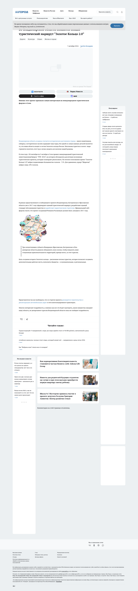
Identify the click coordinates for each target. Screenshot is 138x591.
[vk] (21, 319)
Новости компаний (62, 557)
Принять (117, 26)
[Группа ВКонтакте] (37, 91)
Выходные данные (17, 552)
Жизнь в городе (50, 39)
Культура (31, 39)
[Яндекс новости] (74, 91)
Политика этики (17, 554)
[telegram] (27, 319)
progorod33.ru (65, 571)
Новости (36, 11)
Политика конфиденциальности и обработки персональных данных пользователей (21, 561)
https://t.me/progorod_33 (45, 575)
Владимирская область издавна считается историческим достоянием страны (47, 141)
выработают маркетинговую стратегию (59, 208)
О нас (36, 552)
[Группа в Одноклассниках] (94, 545)
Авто (62, 11)
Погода (71, 11)
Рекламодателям (42, 18)
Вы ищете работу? (86, 18)
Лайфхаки (36, 13)
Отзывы (15, 557)
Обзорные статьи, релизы (41, 554)
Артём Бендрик (86, 46)
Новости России (49, 11)
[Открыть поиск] (117, 12)
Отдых (39, 39)
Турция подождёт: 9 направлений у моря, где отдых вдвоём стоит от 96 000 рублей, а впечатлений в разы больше (56, 333)
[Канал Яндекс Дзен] (37, 96)
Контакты (59, 554)
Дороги (22, 39)
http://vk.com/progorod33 (19, 575)
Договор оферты (39, 557)
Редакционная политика (63, 552)
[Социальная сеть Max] (74, 96)
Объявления (83, 11)
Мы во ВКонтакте (58, 18)
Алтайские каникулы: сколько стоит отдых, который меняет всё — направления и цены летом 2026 (56, 341)
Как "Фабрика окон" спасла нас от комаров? (56, 348)
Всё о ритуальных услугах (23, 18)
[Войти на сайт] (122, 12)
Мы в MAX (72, 18)
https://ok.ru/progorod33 (32, 575)
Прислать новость (104, 12)
